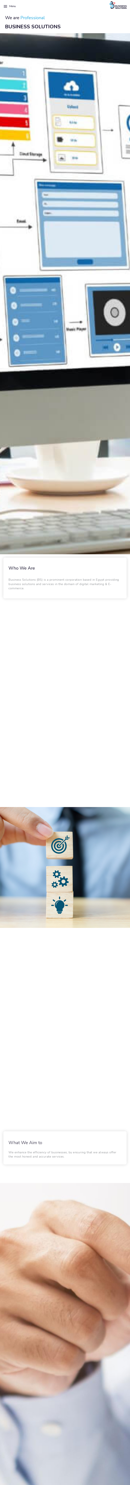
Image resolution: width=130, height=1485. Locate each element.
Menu (9, 6)
